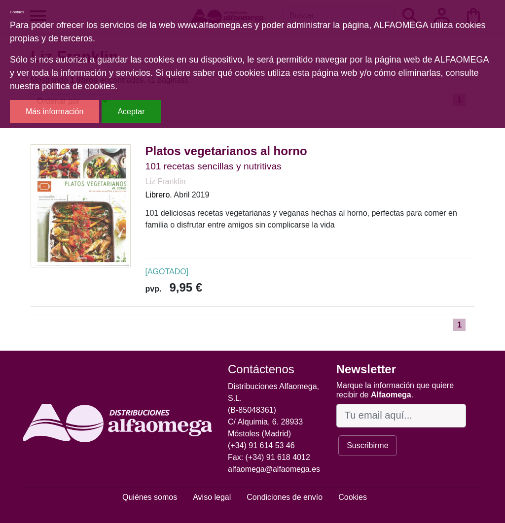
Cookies (352, 497)
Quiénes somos (149, 497)
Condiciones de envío (285, 497)
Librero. (158, 195)
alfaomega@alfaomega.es (274, 469)
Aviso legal (212, 497)
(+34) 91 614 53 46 (261, 445)
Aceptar (130, 111)
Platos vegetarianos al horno (226, 151)
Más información (54, 111)
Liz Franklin (165, 181)
